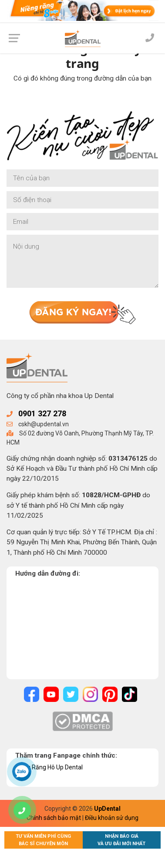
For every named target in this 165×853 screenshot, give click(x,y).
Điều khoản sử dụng (111, 817)
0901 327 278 (42, 413)
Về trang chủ (82, 100)
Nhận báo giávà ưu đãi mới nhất (121, 839)
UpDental (107, 808)
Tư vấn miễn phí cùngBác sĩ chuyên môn (43, 839)
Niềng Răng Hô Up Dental (49, 767)
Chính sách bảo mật (54, 817)
